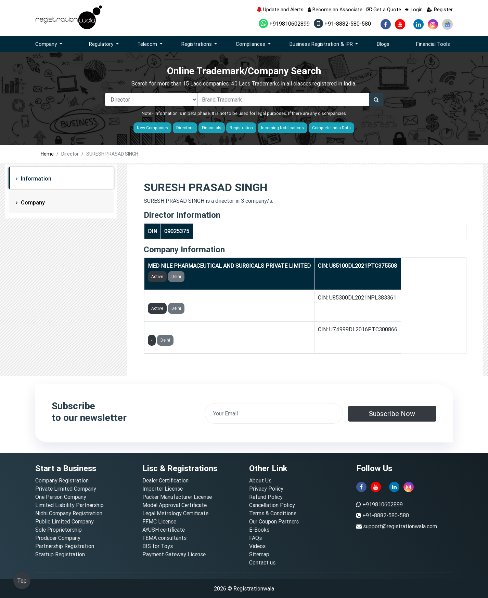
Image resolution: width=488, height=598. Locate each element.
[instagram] (433, 24)
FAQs (255, 537)
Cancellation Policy (272, 505)
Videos (257, 546)
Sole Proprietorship (58, 529)
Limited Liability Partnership (69, 505)
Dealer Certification (165, 480)
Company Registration (62, 480)
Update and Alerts (280, 9)
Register (440, 9)
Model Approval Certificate (174, 505)
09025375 (176, 231)
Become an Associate (335, 9)
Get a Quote (384, 9)
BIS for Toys (157, 546)
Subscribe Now (392, 413)
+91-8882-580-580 (342, 23)
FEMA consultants (164, 537)
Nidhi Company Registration (68, 513)
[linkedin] (418, 24)
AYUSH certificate (163, 529)
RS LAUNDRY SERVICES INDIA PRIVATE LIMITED (208, 329)
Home (47, 154)
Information (35, 178)
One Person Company (60, 496)
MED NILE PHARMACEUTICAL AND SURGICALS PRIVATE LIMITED (229, 265)
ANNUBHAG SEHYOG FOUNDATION (190, 297)
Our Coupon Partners (274, 521)
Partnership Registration (64, 546)
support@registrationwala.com (400, 526)
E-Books (259, 529)
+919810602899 (284, 23)
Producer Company (57, 537)
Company (32, 202)
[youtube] (400, 24)
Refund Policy (266, 496)
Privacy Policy (266, 488)
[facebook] (386, 24)
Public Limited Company (64, 521)
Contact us (262, 562)
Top (22, 580)
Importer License (162, 488)
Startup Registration (60, 554)
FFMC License (159, 521)
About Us (260, 480)
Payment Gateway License (174, 554)
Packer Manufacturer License (177, 496)
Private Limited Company (65, 488)
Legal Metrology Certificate (175, 513)
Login (414, 9)
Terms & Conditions (272, 513)
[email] (274, 413)
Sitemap (259, 554)
